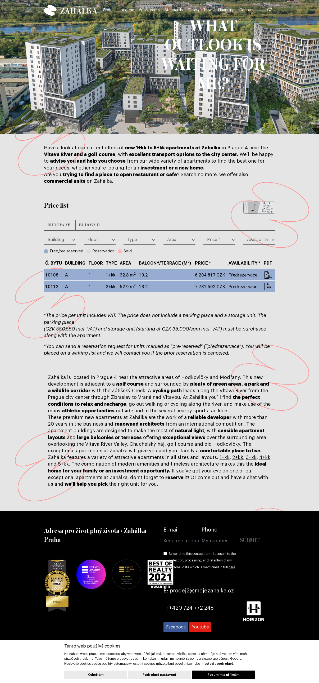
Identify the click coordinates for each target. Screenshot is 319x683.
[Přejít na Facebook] (175, 627)
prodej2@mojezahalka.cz (202, 590)
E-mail (171, 530)
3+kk (251, 457)
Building (75, 263)
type (111, 263)
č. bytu (53, 263)
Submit (250, 541)
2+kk (237, 457)
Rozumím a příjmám (223, 674)
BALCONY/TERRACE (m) (165, 263)
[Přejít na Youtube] (200, 627)
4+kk (264, 457)
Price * (203, 263)
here (232, 567)
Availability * (244, 263)
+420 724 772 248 (191, 608)
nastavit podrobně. (218, 663)
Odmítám (95, 674)
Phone (209, 530)
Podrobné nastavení (159, 674)
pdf (268, 275)
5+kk (63, 464)
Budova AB (59, 225)
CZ (271, 11)
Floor (96, 263)
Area (125, 263)
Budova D (89, 225)
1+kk (225, 457)
